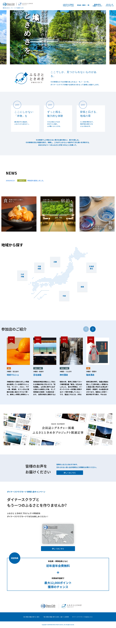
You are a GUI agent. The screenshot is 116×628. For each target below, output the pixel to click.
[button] (93, 329)
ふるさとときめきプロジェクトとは (68, 5)
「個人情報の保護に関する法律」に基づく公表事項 (56, 616)
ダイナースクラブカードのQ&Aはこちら (82, 616)
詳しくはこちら (70, 472)
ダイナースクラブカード (110, 5)
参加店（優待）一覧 (83, 5)
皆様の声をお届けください (97, 5)
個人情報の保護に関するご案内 (31, 616)
